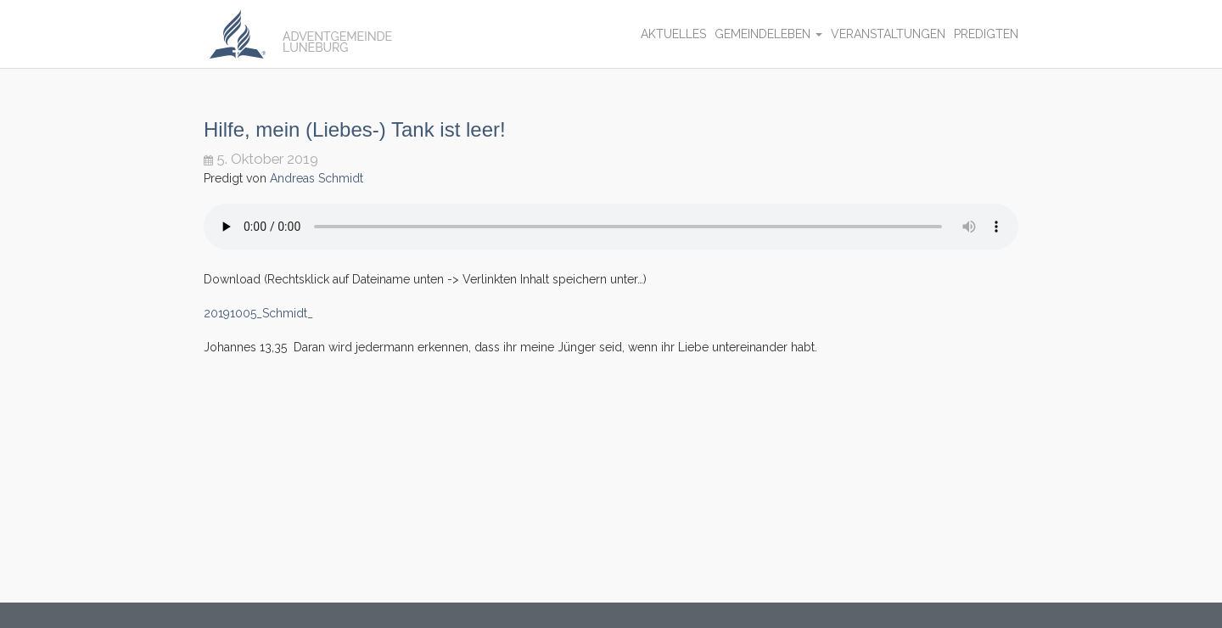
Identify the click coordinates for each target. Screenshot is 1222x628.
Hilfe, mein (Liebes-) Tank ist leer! (355, 129)
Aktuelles (673, 34)
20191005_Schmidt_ (258, 313)
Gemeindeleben (768, 34)
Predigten (986, 34)
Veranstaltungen (888, 34)
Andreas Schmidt (316, 178)
